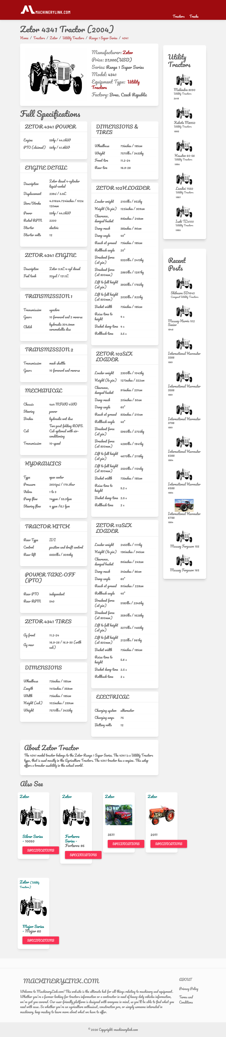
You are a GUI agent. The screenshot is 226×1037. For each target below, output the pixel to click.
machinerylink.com (126, 1029)
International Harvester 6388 (184, 453)
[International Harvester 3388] (185, 344)
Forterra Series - (72, 838)
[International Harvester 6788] (185, 505)
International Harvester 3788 (184, 420)
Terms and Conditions (186, 999)
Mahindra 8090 (184, 89)
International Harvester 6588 (184, 486)
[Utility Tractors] (184, 94)
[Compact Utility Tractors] (184, 297)
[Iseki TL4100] (185, 211)
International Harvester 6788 (184, 515)
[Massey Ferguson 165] (185, 560)
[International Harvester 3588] (185, 376)
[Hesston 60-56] (185, 146)
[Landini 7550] (185, 179)
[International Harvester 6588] (185, 474)
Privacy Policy (188, 988)
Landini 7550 (184, 188)
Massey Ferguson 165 (184, 570)
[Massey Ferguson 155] (185, 537)
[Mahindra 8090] (185, 80)
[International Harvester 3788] (185, 409)
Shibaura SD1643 (183, 293)
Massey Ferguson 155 (184, 546)
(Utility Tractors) (29, 884)
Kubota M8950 (184, 122)
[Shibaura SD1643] (185, 283)
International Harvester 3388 (184, 355)
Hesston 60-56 (185, 155)
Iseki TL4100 (185, 221)
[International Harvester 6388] (185, 442)
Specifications (40, 850)
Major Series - (33, 928)
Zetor (128, 52)
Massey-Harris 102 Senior (181, 322)
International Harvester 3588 (184, 388)
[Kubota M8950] (185, 113)
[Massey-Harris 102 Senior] (185, 311)
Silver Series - (32, 838)
